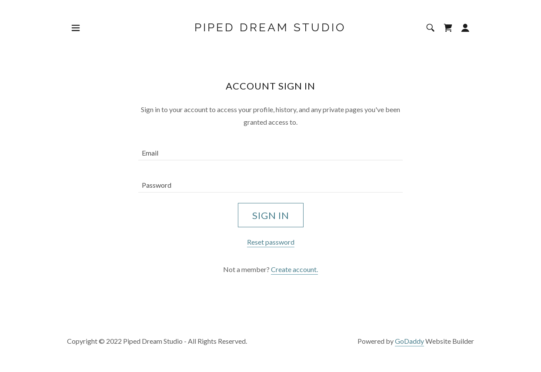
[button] (75, 28)
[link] (270, 28)
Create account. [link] (294, 269)
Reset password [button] (270, 242)
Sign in (270, 215)
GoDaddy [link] (409, 341)
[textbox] (270, 149)
